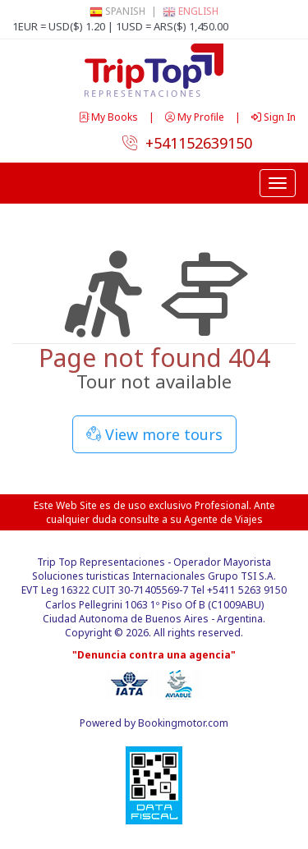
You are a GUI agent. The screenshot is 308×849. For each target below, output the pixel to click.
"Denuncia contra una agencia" (154, 655)
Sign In (273, 117)
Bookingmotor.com (183, 723)
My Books (109, 117)
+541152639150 (187, 143)
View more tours (154, 434)
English (190, 11)
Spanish (117, 11)
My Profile (196, 117)
